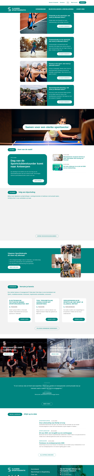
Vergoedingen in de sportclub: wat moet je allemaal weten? (73, 302)
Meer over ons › (14, 267)
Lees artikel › (38, 180)
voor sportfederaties (66, 474)
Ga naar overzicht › (64, 26)
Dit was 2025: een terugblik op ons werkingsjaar (55, 433)
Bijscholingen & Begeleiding (61, 9)
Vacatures (62, 2)
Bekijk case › (8, 354)
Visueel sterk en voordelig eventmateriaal (62, 348)
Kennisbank (41, 9)
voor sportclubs (65, 473)
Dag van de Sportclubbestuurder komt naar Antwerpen (27, 163)
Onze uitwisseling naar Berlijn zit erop (52, 423)
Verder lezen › (24, 319)
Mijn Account (74, 2)
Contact (82, 2)
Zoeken (67, 2)
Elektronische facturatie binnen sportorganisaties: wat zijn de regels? (19, 303)
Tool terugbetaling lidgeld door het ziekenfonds (44, 302)
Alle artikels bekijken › (47, 455)
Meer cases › (47, 404)
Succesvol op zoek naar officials (12, 348)
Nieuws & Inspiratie (53, 2)
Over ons (80, 9)
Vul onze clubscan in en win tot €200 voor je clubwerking (74, 167)
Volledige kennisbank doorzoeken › (47, 328)
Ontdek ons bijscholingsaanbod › (47, 236)
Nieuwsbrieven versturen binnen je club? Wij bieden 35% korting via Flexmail (73, 158)
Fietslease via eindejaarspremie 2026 (51, 443)
